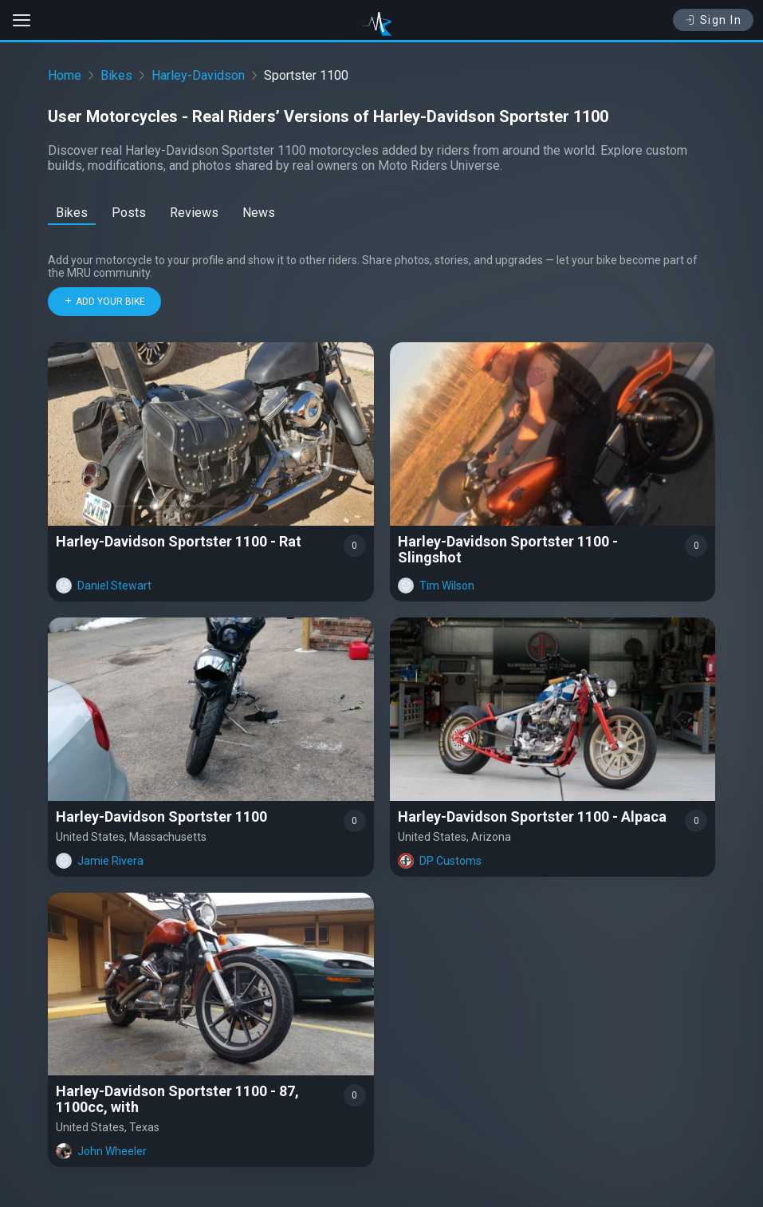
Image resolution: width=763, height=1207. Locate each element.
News (258, 212)
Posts (129, 212)
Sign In (713, 20)
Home (64, 75)
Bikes (116, 75)
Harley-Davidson (198, 75)
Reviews (194, 212)
